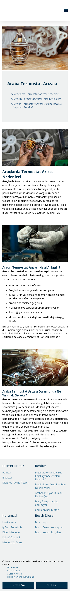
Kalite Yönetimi (11, 537)
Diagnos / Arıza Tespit (15, 482)
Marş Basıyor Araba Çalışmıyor (46, 503)
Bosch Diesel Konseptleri (49, 527)
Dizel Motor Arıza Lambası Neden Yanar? (50, 486)
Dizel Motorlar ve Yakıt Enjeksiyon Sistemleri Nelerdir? (48, 476)
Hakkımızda (9, 522)
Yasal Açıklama (15, 570)
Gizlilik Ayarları (14, 573)
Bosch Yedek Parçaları (48, 532)
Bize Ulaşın (41, 522)
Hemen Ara (18, 585)
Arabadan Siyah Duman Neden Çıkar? (49, 494)
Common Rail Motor (47, 510)
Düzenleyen (13, 567)
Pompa (6, 472)
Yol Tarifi (52, 585)
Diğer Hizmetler (11, 532)
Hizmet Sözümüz (12, 542)
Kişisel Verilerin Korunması (20, 576)
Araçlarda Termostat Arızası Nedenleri (36, 94)
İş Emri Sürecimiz (12, 527)
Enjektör (7, 477)
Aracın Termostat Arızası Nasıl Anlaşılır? (37, 99)
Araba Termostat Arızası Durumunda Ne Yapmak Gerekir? (38, 105)
